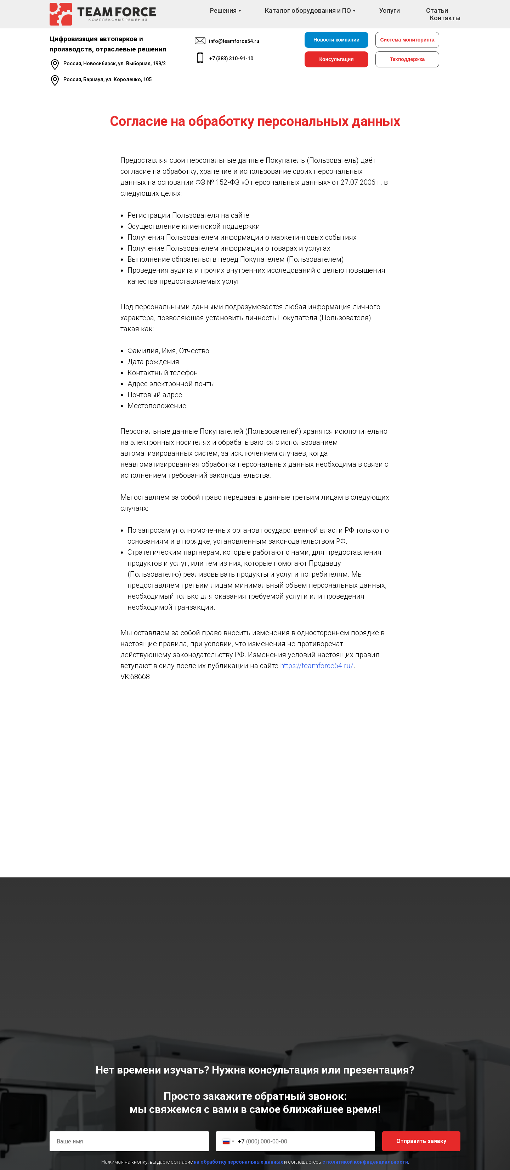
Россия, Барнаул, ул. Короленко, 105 (107, 79)
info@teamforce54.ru (234, 41)
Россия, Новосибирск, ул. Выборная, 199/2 (114, 63)
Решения (223, 10)
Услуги (389, 10)
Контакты (445, 18)
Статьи (437, 10)
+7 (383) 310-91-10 (231, 58)
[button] (336, 59)
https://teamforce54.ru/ (316, 665)
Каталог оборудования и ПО (308, 10)
